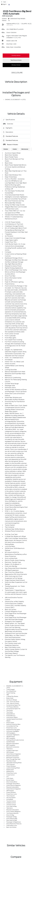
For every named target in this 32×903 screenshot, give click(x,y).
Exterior (6, 149)
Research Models (10, 144)
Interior (15, 149)
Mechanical (24, 149)
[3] (18, 23)
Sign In (3, 4)
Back (3, 2)
